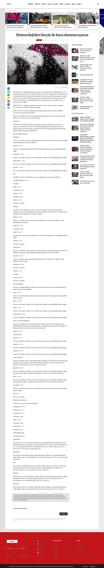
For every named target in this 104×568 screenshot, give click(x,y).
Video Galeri (42, 544)
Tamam (92, 566)
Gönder (63, 513)
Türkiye (37, 4)
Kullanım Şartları (24, 554)
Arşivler (41, 549)
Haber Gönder (23, 557)
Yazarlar (41, 546)
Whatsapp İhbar (24, 555)
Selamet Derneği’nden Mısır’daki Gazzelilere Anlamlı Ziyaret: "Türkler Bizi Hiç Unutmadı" (87, 90)
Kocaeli (55, 4)
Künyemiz (41, 552)
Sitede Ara (80, 544)
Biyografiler (80, 548)
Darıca (74, 4)
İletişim (40, 555)
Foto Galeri (42, 541)
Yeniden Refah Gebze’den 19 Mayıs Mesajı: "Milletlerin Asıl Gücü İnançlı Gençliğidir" (86, 149)
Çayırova (68, 4)
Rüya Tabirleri (81, 550)
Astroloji (79, 551)
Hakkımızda (9, 554)
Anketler (79, 546)
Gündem (30, 4)
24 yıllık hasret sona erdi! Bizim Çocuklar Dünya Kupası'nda (86, 81)
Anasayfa (9, 10)
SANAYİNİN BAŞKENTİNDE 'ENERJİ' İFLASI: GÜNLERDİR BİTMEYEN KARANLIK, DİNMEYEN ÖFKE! (87, 138)
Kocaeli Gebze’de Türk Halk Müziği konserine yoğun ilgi (87, 166)
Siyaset (43, 4)
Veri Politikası (9, 557)
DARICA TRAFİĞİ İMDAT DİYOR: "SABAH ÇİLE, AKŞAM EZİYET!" (87, 119)
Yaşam (49, 4)
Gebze (61, 4)
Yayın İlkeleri (9, 555)
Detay (86, 566)
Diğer (79, 4)
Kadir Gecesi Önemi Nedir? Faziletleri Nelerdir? (86, 50)
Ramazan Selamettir (86, 75)
